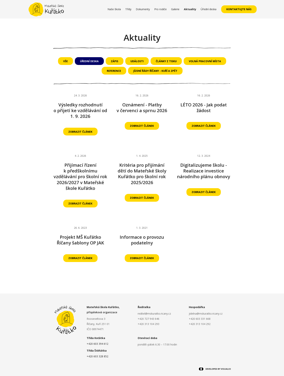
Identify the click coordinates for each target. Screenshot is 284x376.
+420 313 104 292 (199, 324)
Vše (65, 61)
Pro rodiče (160, 9)
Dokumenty (143, 9)
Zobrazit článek (80, 131)
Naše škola (114, 9)
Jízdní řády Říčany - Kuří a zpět (155, 71)
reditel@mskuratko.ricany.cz (154, 313)
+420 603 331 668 (199, 318)
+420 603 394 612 (97, 343)
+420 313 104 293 (148, 324)
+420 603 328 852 (97, 356)
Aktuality (190, 9)
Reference (114, 71)
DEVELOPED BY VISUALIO (215, 368)
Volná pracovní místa (205, 61)
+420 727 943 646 (148, 318)
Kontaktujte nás (238, 9)
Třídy (128, 9)
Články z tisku (166, 61)
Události (137, 61)
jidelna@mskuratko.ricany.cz (205, 313)
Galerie (175, 9)
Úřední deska (208, 9)
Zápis (114, 61)
